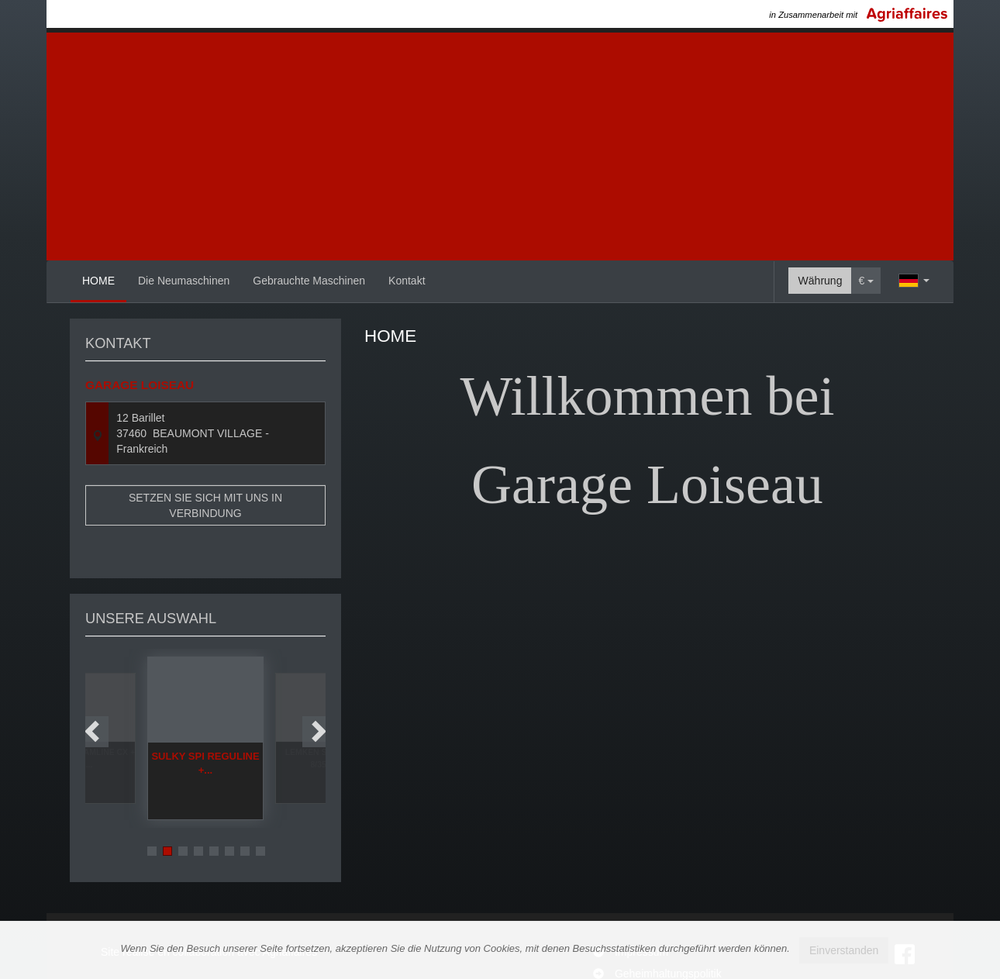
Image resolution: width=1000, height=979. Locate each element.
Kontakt (406, 280)
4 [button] (198, 814)
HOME (98, 280)
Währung (820, 280)
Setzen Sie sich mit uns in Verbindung (205, 505)
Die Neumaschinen (183, 280)
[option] (205, 701)
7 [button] (245, 814)
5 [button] (214, 814)
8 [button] (260, 814)
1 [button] (152, 814)
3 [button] (183, 814)
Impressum (641, 911)
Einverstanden (844, 950)
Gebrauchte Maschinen (309, 280)
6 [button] (229, 814)
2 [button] (167, 814)
